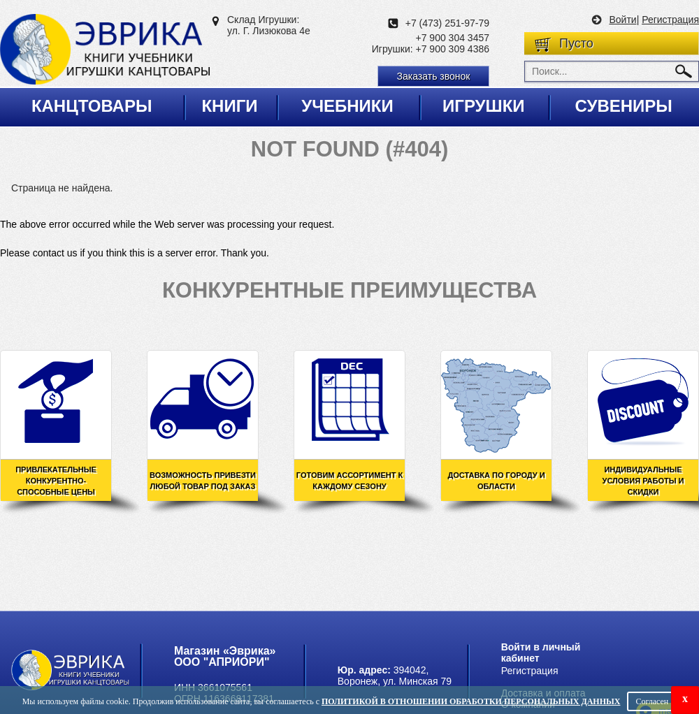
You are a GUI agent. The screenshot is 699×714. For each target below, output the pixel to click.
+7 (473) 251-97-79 (447, 23)
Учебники (347, 105)
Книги (229, 105)
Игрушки (483, 105)
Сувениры (623, 105)
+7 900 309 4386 (453, 48)
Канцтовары (91, 105)
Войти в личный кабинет (541, 652)
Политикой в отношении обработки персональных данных (471, 701)
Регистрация (670, 19)
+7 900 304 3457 (453, 37)
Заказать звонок (433, 76)
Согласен (651, 701)
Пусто (576, 43)
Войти (622, 19)
